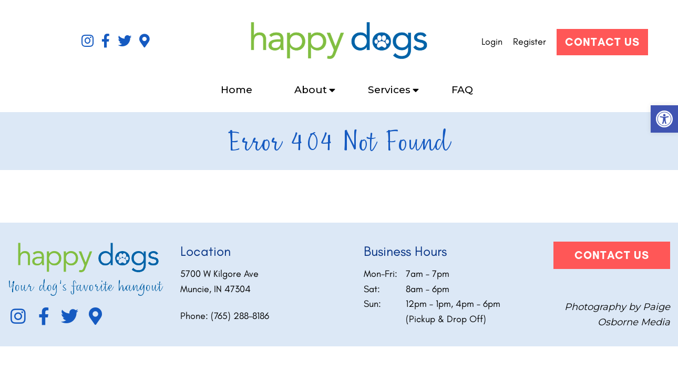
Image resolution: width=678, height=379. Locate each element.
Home (236, 90)
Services (389, 90)
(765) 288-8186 (240, 316)
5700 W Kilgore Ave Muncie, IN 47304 (219, 281)
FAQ (462, 90)
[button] (664, 119)
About (310, 90)
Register (529, 41)
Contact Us (602, 41)
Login (491, 41)
